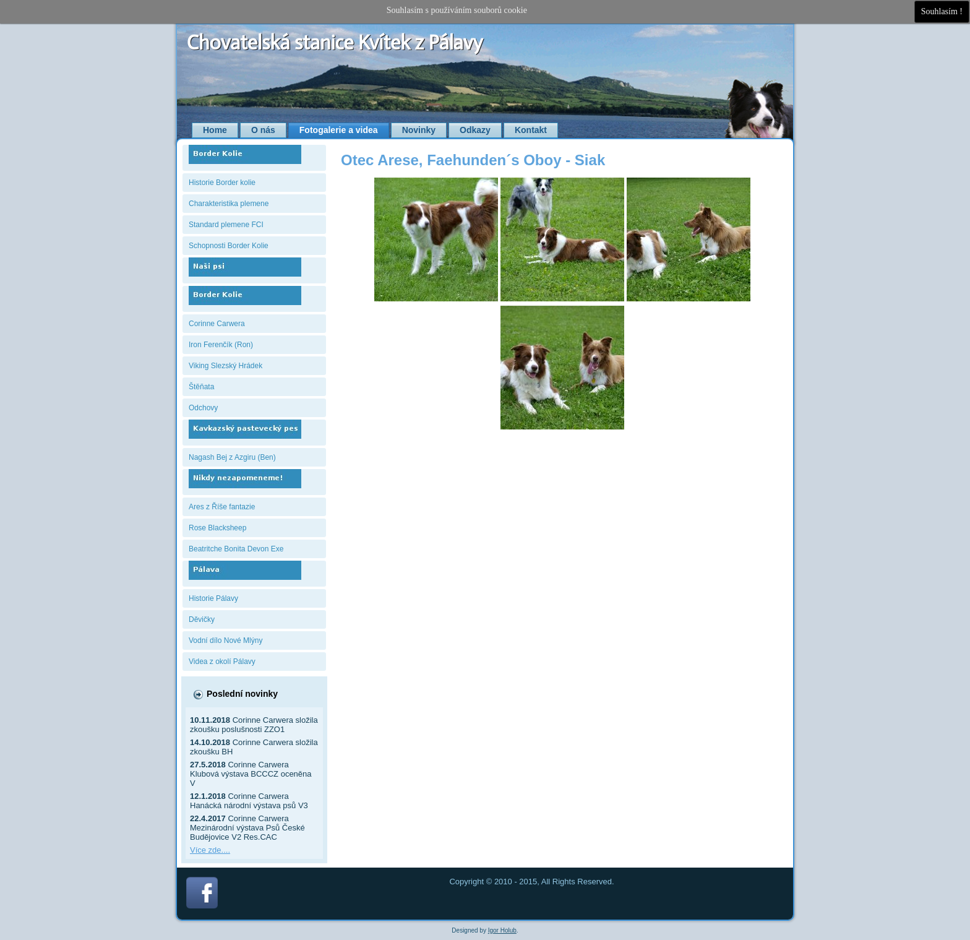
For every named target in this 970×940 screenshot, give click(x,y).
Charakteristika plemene (228, 203)
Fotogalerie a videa (338, 130)
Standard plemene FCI (226, 224)
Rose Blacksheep (217, 528)
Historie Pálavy (213, 598)
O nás (263, 130)
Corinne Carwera (217, 323)
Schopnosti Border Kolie (228, 245)
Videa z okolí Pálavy (222, 661)
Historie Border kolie (222, 182)
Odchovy (203, 407)
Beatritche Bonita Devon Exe (236, 549)
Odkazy (475, 130)
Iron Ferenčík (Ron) (221, 344)
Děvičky (202, 619)
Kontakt (531, 130)
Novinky (419, 130)
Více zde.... (210, 850)
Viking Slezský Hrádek (225, 365)
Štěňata (201, 386)
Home (215, 130)
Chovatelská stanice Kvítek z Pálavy (335, 42)
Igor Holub (502, 930)
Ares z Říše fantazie (222, 506)
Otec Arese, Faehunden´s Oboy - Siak (473, 160)
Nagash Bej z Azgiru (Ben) (232, 457)
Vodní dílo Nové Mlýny (225, 640)
